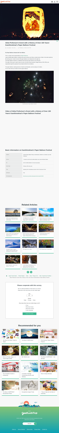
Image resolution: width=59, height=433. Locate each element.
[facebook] (28, 272)
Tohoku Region (21, 275)
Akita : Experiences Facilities (45, 275)
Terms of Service (21, 429)
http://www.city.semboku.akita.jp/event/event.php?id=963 (33, 176)
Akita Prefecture (24, 55)
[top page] (6, 275)
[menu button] (57, 1)
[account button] (54, 2)
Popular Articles (28, 430)
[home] (5, 2)
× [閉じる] (33, 430)
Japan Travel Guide (13, 275)
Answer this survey (29, 313)
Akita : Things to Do (34, 275)
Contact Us (44, 429)
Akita (27, 275)
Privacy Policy (37, 429)
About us (14, 429)
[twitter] (31, 272)
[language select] (52, 2)
